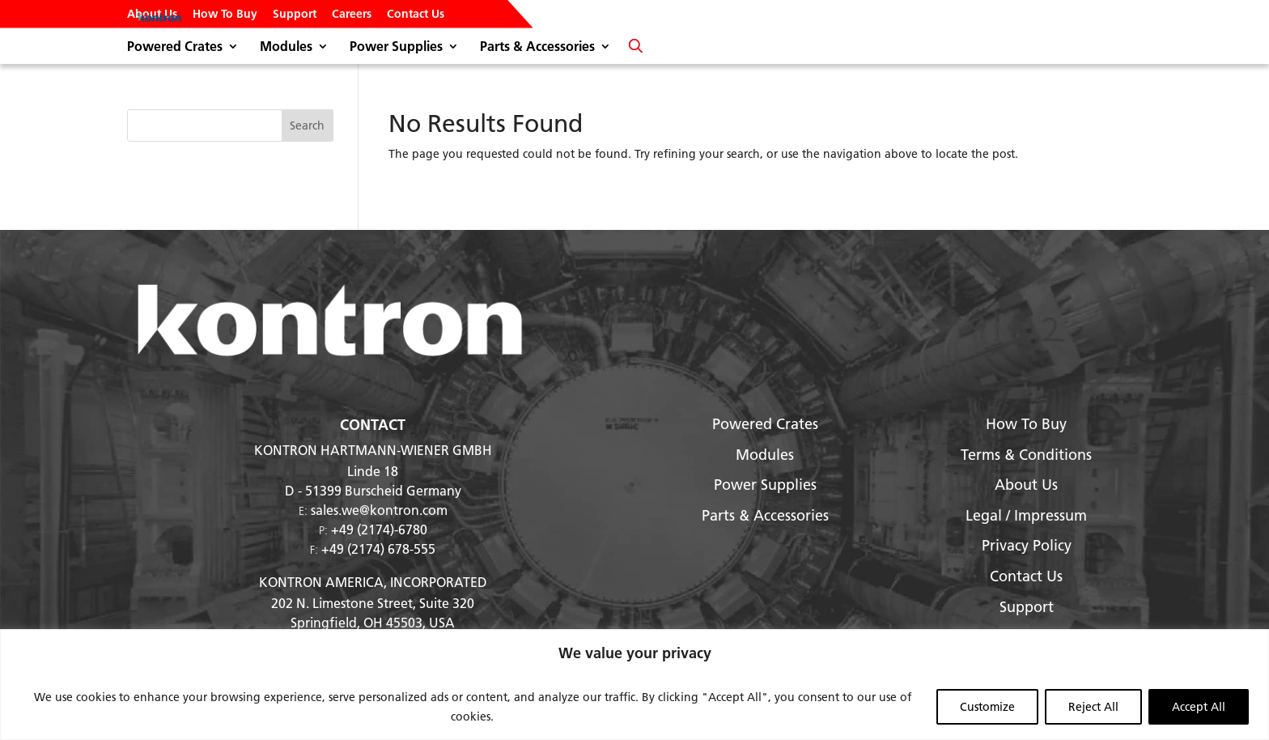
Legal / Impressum (1026, 515)
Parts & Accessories (537, 47)
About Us (152, 14)
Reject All (1093, 707)
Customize (987, 707)
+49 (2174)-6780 (379, 529)
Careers (351, 14)
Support (294, 14)
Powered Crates (175, 47)
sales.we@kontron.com (379, 509)
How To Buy (225, 14)
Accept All (1198, 707)
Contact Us (415, 14)
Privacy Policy (1027, 545)
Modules (286, 47)
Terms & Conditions (1026, 454)
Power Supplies (396, 47)
